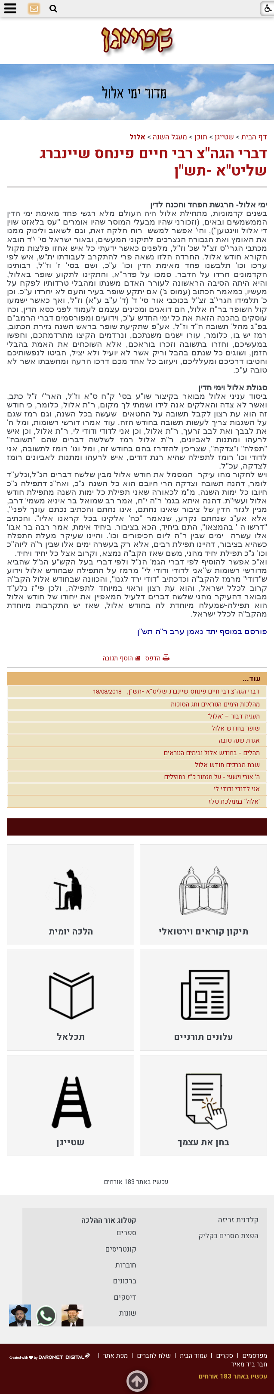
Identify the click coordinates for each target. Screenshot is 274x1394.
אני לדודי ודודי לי (237, 789)
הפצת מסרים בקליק (228, 1236)
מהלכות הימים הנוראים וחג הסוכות (215, 704)
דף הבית (254, 137)
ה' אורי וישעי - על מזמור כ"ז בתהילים (212, 777)
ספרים (126, 1232)
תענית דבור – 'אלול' (234, 716)
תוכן (200, 137)
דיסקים (125, 1297)
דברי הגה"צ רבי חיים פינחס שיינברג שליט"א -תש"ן (153, 162)
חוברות (125, 1265)
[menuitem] (204, 894)
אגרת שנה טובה (239, 740)
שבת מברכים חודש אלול (227, 765)
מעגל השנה (170, 137)
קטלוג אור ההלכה (108, 1220)
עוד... (252, 678)
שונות (127, 1313)
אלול (137, 137)
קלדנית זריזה (238, 1220)
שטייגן (224, 137)
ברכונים (124, 1281)
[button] (53, 8)
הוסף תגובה (118, 658)
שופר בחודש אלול (236, 728)
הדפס (152, 658)
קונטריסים (120, 1249)
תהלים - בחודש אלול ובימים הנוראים (211, 753)
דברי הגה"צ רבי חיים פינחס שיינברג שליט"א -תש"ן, (174, 691)
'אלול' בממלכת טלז (234, 801)
